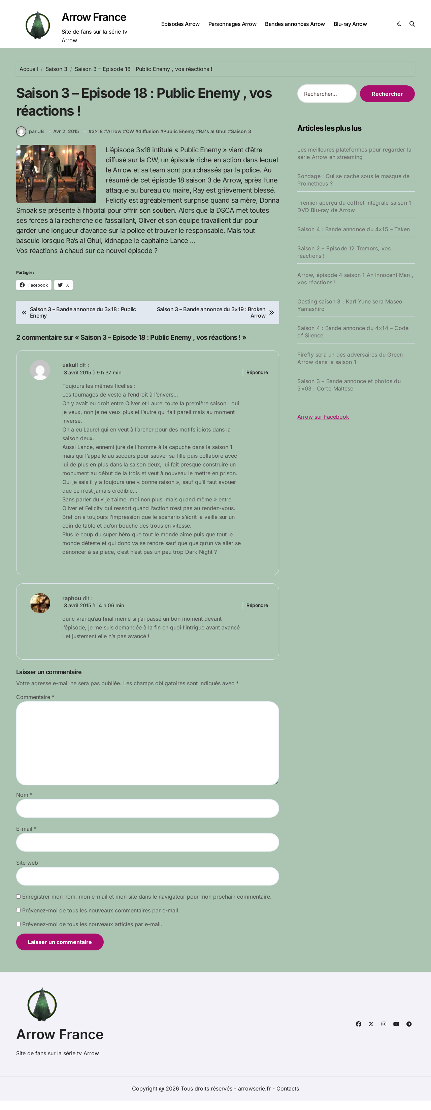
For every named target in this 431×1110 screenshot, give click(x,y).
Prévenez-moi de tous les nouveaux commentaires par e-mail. (101, 919)
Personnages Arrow (232, 23)
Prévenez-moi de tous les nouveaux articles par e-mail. (92, 933)
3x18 (97, 140)
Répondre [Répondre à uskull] (257, 380)
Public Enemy (179, 140)
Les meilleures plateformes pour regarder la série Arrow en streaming (354, 153)
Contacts (287, 1098)
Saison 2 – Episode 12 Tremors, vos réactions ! (344, 252)
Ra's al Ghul (213, 140)
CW (131, 140)
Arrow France (94, 17)
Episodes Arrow (180, 23)
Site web (27, 872)
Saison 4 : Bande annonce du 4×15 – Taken (353, 229)
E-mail (26, 838)
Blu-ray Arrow (350, 23)
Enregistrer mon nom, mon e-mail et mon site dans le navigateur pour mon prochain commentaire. (147, 906)
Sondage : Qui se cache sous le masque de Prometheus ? (353, 180)
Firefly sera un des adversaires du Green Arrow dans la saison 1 (350, 358)
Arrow (115, 140)
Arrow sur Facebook (323, 416)
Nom (24, 804)
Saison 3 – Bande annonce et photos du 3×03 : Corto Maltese (348, 385)
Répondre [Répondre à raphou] (257, 614)
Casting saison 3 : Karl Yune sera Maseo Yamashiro (349, 305)
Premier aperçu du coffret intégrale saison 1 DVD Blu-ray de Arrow (354, 206)
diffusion (149, 140)
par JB (30, 140)
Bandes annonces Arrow (295, 23)
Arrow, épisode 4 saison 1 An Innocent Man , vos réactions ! (355, 279)
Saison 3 (242, 140)
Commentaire (35, 706)
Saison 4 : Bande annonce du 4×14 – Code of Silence (352, 332)
